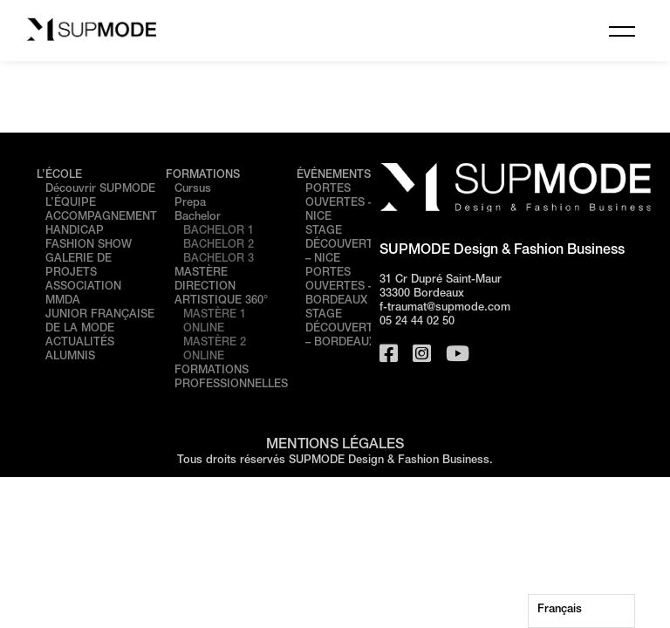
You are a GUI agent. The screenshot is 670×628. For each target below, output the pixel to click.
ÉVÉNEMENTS (334, 175)
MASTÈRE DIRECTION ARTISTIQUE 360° (221, 287)
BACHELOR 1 (218, 231)
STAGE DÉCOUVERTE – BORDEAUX (342, 329)
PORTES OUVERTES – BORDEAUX (339, 287)
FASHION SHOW (88, 245)
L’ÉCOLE (59, 175)
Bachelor (197, 217)
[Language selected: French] (581, 611)
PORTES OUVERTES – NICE (339, 203)
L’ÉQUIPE (70, 203)
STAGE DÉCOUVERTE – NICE (342, 245)
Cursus (192, 189)
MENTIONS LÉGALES (335, 446)
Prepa (190, 203)
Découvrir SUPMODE (100, 189)
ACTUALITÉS (79, 343)
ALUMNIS (70, 357)
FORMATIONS (203, 175)
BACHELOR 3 (218, 259)
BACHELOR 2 (218, 245)
